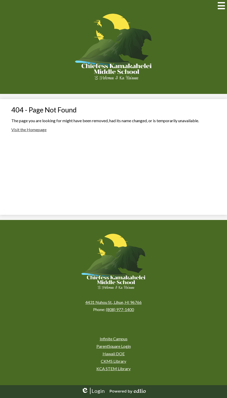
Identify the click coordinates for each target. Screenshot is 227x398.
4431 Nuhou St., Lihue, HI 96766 (113, 302)
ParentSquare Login (113, 346)
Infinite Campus (114, 338)
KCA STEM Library (113, 368)
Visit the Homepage (29, 129)
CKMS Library (113, 361)
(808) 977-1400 (120, 309)
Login (93, 391)
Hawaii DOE (114, 353)
